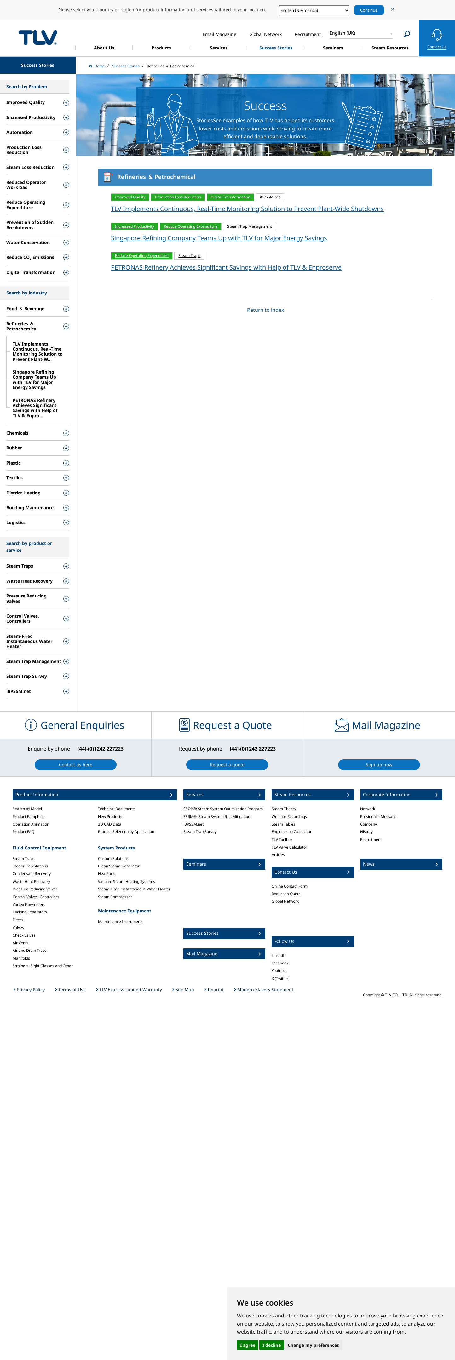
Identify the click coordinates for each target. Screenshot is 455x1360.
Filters (18, 920)
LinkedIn (279, 955)
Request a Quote (286, 893)
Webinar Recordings (289, 816)
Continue (369, 10)
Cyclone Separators (30, 912)
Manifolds (21, 958)
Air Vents (20, 943)
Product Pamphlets (29, 816)
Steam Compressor (115, 897)
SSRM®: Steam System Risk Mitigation (216, 816)
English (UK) (342, 33)
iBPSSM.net (193, 824)
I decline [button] (271, 1345)
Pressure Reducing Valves (35, 889)
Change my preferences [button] (313, 1345)
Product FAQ (23, 831)
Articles (278, 854)
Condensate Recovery (32, 873)
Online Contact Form (290, 886)
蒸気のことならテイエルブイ (37, 37)
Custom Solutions (113, 858)
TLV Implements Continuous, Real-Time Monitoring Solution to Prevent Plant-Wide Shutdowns (247, 208)
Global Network (285, 901)
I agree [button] (247, 1345)
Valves (18, 927)
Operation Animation (31, 824)
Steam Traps (24, 858)
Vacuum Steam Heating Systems (126, 881)
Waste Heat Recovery (31, 881)
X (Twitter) (281, 978)
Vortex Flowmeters (29, 904)
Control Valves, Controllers (36, 897)
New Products (110, 816)
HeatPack (106, 873)
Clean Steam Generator (119, 866)
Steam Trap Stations (30, 866)
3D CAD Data (109, 824)
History (366, 831)
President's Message (378, 816)
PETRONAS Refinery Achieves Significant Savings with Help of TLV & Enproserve (226, 267)
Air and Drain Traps (30, 950)
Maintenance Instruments (120, 921)
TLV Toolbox (282, 839)
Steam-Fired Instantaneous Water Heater (134, 889)
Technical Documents (116, 808)
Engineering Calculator (292, 831)
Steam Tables (283, 824)
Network (367, 808)
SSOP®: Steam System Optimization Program (223, 808)
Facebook (280, 963)
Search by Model (27, 808)
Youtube (279, 970)
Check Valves (24, 935)
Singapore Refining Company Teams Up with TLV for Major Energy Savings (219, 238)
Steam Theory (284, 808)
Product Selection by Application (126, 831)
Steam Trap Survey (199, 831)
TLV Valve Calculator (289, 847)
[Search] (406, 34)
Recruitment (371, 839)
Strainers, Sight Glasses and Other (43, 966)
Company (368, 824)
